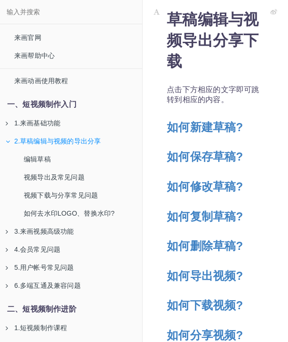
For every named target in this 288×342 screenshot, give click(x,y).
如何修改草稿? (205, 186)
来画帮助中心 (34, 55)
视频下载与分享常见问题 (61, 195)
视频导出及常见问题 (54, 177)
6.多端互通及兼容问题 (43, 285)
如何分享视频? (205, 335)
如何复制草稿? (205, 216)
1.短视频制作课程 (36, 328)
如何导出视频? (205, 275)
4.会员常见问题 (33, 249)
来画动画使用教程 (41, 81)
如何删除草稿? (205, 245)
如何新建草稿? (205, 127)
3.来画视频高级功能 (40, 231)
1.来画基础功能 (33, 123)
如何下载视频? (205, 305)
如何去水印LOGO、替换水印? (69, 213)
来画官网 (27, 37)
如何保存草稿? (205, 156)
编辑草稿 (37, 159)
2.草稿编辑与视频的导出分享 (53, 141)
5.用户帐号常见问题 (40, 267)
